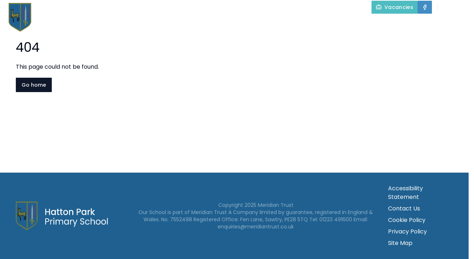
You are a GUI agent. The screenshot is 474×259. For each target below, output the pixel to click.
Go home (34, 84)
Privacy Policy (407, 231)
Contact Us (453, 23)
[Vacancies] (395, 7)
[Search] (447, 7)
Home (147, 23)
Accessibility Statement (405, 192)
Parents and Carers (390, 23)
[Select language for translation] (462, 7)
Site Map (400, 243)
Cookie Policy (406, 220)
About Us (187, 23)
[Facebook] (425, 7)
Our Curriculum (316, 23)
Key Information (247, 23)
